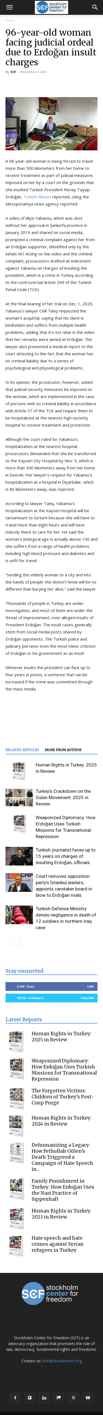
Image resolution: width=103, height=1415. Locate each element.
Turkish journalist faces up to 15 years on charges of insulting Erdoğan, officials (66, 856)
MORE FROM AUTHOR (63, 750)
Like (90, 986)
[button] (9, 7)
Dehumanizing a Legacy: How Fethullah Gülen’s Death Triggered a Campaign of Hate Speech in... (62, 1157)
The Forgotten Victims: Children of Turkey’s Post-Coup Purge (63, 1097)
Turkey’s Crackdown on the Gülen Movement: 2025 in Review (63, 797)
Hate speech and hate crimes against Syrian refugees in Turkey (57, 1244)
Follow (87, 998)
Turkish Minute (37, 196)
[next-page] (17, 941)
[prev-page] (8, 941)
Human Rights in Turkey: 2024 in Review (61, 1121)
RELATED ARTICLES (22, 750)
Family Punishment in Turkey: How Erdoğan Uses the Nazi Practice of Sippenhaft (63, 1190)
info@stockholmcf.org (62, 1360)
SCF (13, 72)
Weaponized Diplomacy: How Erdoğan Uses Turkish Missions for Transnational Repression (64, 1070)
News (9, 20)
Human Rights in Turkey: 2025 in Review (61, 1037)
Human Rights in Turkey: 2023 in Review (61, 1214)
